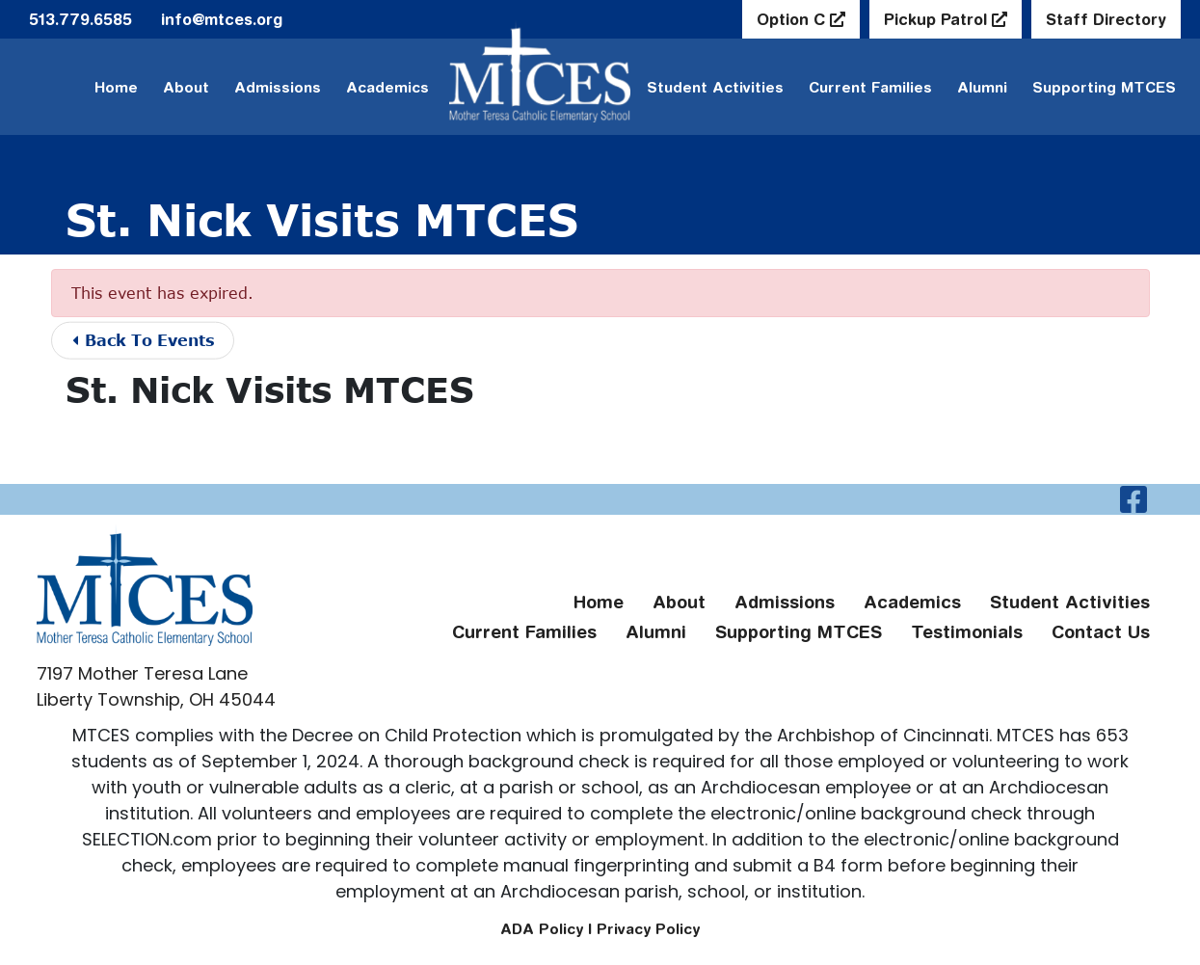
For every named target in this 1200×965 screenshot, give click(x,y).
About (186, 87)
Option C (793, 19)
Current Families (870, 87)
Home (116, 87)
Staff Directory (1106, 19)
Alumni (982, 87)
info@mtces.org (221, 19)
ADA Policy (541, 929)
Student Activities (1070, 602)
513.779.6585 (80, 19)
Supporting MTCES (1104, 87)
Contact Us (1101, 632)
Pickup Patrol (938, 19)
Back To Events (144, 340)
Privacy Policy (648, 929)
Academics (387, 87)
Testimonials (967, 632)
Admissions (277, 87)
